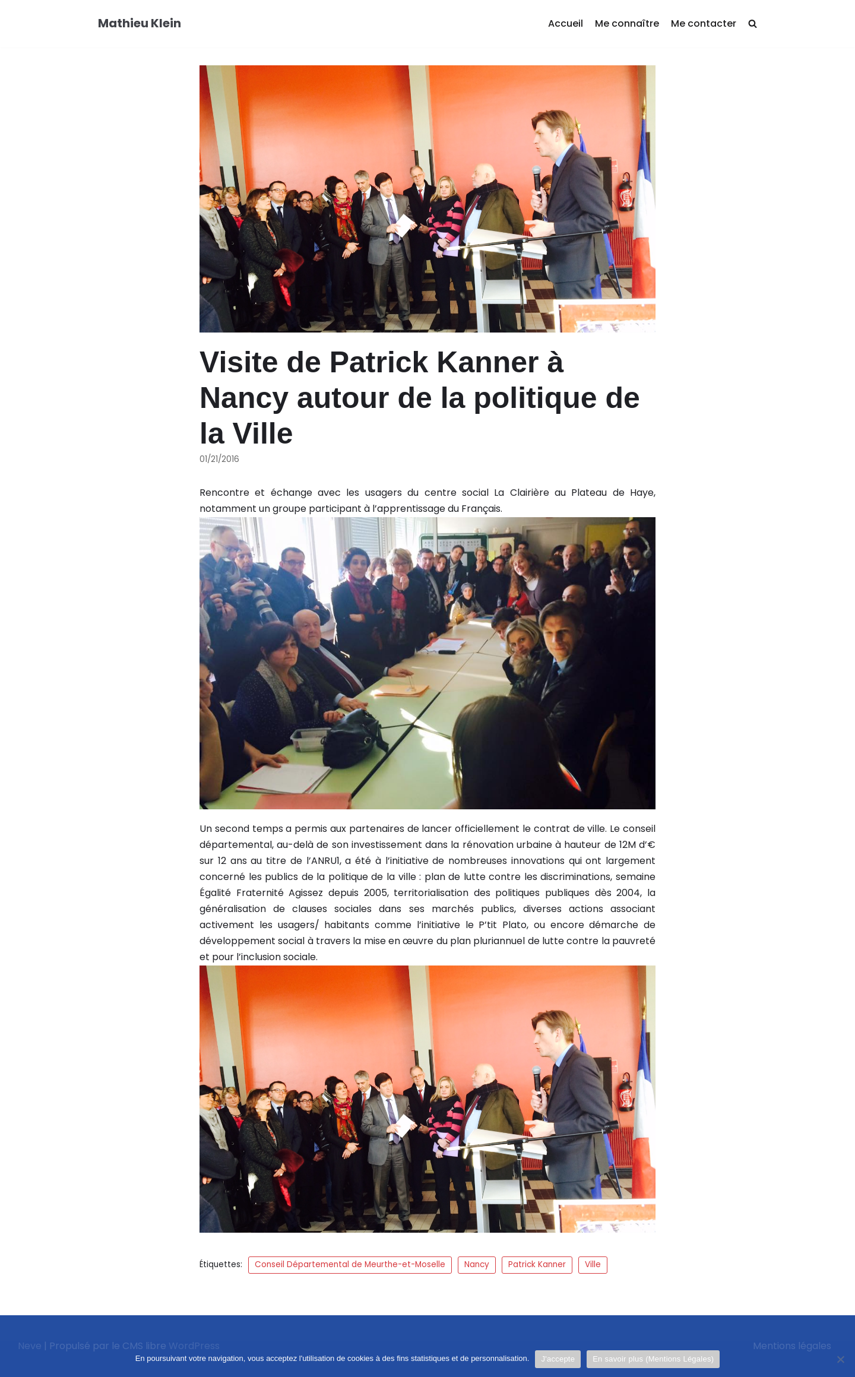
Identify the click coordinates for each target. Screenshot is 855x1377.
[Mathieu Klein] (139, 24)
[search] (752, 24)
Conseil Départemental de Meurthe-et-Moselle (350, 1264)
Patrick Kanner (537, 1264)
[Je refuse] (840, 1359)
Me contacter (703, 23)
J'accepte (558, 1358)
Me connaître (627, 23)
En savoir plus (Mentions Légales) (653, 1358)
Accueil (565, 23)
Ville (593, 1264)
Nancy (476, 1264)
